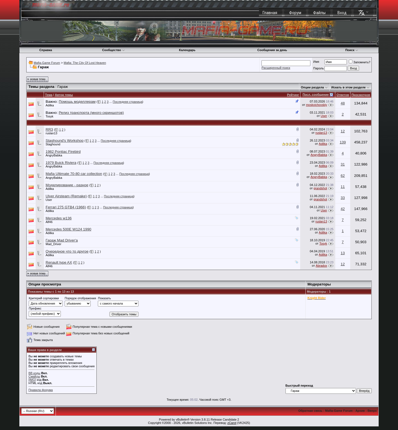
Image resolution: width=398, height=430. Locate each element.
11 (343, 187)
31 (343, 164)
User (324, 115)
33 (343, 198)
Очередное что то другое (67, 251)
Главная (270, 13)
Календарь (187, 50)
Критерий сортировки (44, 298)
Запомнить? (359, 62)
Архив (360, 410)
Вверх (372, 410)
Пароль (318, 68)
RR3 (49, 129)
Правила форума (40, 390)
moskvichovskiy (316, 104)
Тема (48, 94)
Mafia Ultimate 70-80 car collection (74, 174)
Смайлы (34, 376)
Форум (295, 13)
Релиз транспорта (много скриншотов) (91, 113)
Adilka (50, 105)
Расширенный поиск (275, 67)
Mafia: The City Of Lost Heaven (85, 62)
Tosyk (49, 116)
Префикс (35, 308)
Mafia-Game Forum (47, 62)
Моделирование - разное (67, 185)
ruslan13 (51, 133)
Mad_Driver (53, 244)
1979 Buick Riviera (61, 163)
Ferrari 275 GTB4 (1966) (66, 207)
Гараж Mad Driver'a (62, 240)
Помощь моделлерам (77, 101)
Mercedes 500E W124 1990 (68, 229)
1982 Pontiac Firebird (63, 152)
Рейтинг (293, 94)
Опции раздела (312, 87)
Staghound (53, 144)
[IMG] (32, 379)
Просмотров (361, 94)
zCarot (231, 422)
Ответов (342, 94)
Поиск (351, 50)
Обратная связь (310, 410)
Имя (316, 61)
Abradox (321, 265)
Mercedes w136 (59, 218)
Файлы (319, 13)
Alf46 (49, 222)
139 (343, 142)
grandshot (320, 188)
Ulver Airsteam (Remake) (66, 196)
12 (343, 131)
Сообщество (113, 50)
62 (343, 176)
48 (343, 103)
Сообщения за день (272, 50)
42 (343, 209)
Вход (342, 13)
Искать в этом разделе (348, 87)
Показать (104, 298)
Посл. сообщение (316, 94)
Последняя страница (127, 101)
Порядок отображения (80, 298)
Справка (45, 50)
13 (343, 253)
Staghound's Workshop (64, 140)
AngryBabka (54, 155)
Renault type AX (59, 262)
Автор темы (64, 94)
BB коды (34, 373)
